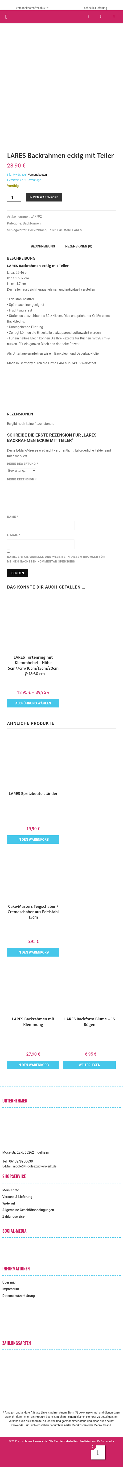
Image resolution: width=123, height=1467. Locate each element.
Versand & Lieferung (17, 1197)
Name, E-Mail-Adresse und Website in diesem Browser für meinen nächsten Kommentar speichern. (56, 559)
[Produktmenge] (14, 197)
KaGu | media (105, 1441)
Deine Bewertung (22, 463)
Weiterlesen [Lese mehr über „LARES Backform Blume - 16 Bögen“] (89, 1065)
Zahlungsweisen (14, 1216)
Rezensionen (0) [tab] (78, 246)
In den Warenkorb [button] (33, 839)
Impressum (10, 1289)
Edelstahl (64, 230)
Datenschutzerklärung (18, 1296)
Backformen (32, 223)
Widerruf (8, 1203)
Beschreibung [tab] (43, 246)
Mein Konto (10, 1190)
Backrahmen (37, 230)
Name (12, 516)
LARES (77, 230)
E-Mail (13, 535)
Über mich (9, 1282)
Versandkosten (37, 174)
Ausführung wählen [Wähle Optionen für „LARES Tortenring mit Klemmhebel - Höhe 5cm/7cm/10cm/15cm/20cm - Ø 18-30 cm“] (33, 703)
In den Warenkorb (43, 197)
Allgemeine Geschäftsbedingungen (28, 1210)
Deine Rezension (22, 479)
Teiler (52, 230)
